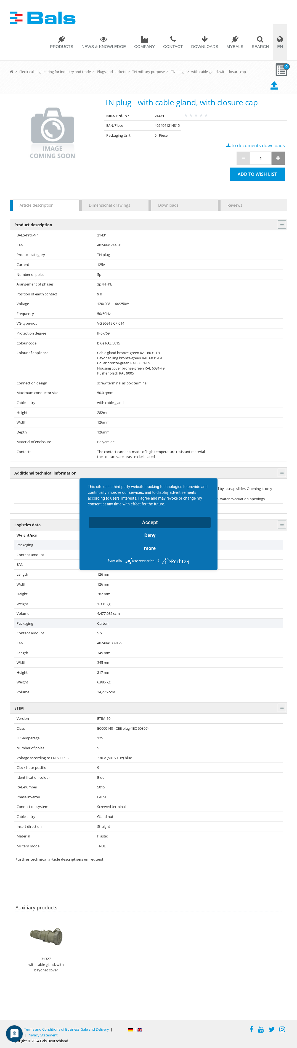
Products (61, 46)
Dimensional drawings (109, 205)
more (150, 548)
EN (280, 46)
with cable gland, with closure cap (218, 71)
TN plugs (178, 71)
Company (144, 46)
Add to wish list (257, 174)
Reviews (234, 205)
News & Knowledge (103, 46)
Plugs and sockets (111, 71)
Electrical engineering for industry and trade (55, 71)
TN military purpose (148, 71)
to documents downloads (255, 145)
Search (260, 46)
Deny (150, 535)
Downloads (204, 46)
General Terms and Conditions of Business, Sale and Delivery (59, 1029)
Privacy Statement (43, 1035)
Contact (173, 46)
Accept (150, 522)
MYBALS (235, 46)
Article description (37, 205)
